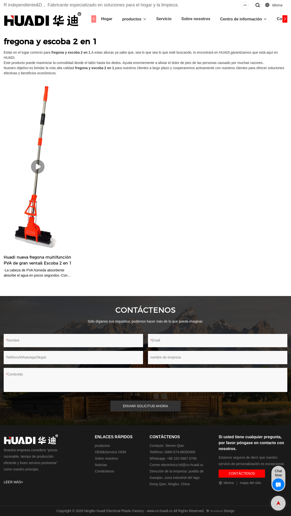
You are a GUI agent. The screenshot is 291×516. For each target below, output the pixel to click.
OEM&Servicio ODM (110, 452)
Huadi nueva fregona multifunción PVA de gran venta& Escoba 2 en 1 (38, 260)
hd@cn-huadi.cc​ (191, 465)
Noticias (101, 465)
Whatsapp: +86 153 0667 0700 (173, 458)
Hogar (106, 19)
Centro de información (241, 19)
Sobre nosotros (195, 19)
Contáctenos (104, 471)
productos (131, 19)
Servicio (164, 19)
